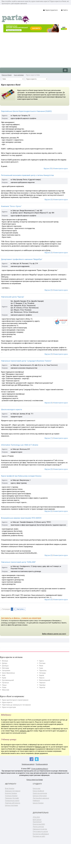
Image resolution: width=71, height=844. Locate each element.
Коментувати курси (61, 168)
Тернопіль (42, 670)
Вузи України (9, 788)
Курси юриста (7, 702)
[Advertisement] (35, 48)
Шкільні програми (11, 805)
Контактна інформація (41, 834)
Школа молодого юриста (11, 409)
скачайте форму (29, 749)
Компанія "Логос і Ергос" (11, 206)
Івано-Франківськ (8, 673)
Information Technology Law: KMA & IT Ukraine (19, 445)
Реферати (36, 800)
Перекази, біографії (12, 798)
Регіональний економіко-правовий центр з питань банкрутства (27, 175)
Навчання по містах (40, 829)
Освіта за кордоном (40, 793)
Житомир (5, 668)
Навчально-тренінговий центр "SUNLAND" (18, 562)
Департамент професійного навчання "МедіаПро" (21, 259)
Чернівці (42, 685)
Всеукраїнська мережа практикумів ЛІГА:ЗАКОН (21, 518)
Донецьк (5, 666)
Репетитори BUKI (39, 824)
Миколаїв (5, 690)
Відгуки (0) (48, 199)
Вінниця (5, 661)
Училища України (11, 796)
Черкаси (42, 682)
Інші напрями (19, 75)
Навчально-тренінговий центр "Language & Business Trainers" (26, 361)
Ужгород (42, 673)
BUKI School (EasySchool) (37, 821)
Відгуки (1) (48, 438)
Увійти (64, 10)
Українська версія (28, 764)
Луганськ (5, 682)
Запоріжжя (6, 670)
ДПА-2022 (36, 817)
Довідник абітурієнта (12, 803)
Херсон (41, 678)
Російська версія (42, 764)
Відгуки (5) (48, 354)
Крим (4, 678)
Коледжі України (11, 793)
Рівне (41, 666)
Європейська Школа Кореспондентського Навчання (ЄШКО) (26, 111)
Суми (41, 668)
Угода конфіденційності (39, 769)
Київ (3, 675)
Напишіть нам (40, 747)
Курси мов (36, 788)
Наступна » (21, 609)
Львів (4, 687)
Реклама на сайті (39, 836)
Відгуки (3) (48, 252)
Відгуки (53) (48, 168)
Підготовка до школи (40, 831)
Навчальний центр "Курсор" (12, 297)
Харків (41, 675)
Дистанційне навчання (41, 798)
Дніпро (4, 663)
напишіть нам (25, 731)
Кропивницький (8, 680)
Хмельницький (44, 680)
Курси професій (38, 791)
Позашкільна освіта (12, 800)
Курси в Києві (7, 75)
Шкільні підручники (40, 796)
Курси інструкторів (9, 707)
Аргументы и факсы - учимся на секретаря (21, 618)
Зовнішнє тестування (12, 791)
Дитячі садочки (38, 826)
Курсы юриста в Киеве (35, 780)
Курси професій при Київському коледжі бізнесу (21, 476)
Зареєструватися (50, 10)
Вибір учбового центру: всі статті (54, 634)
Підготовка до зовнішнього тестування (16, 705)
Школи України (38, 803)
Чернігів (42, 687)
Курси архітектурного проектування (15, 700)
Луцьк (4, 685)
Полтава (42, 663)
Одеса (41, 661)
